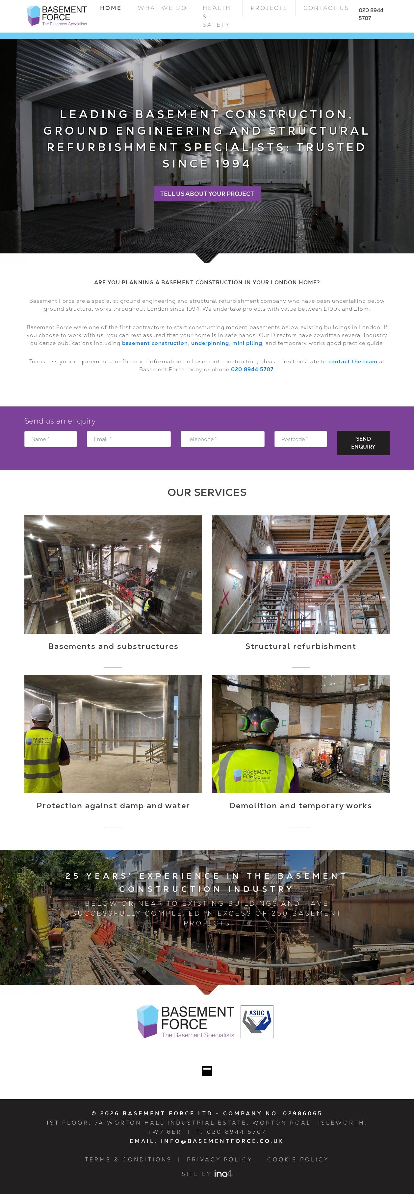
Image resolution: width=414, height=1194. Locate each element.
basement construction (155, 343)
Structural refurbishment (300, 646)
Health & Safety (217, 16)
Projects (269, 8)
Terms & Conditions (128, 1159)
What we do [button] (162, 8)
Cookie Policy (298, 1159)
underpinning (210, 343)
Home (115, 8)
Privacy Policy (219, 1159)
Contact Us (326, 8)
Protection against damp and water (113, 805)
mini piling (247, 343)
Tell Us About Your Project (207, 193)
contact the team (352, 361)
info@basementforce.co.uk (222, 1141)
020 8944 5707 (252, 369)
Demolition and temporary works (300, 805)
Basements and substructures (113, 646)
